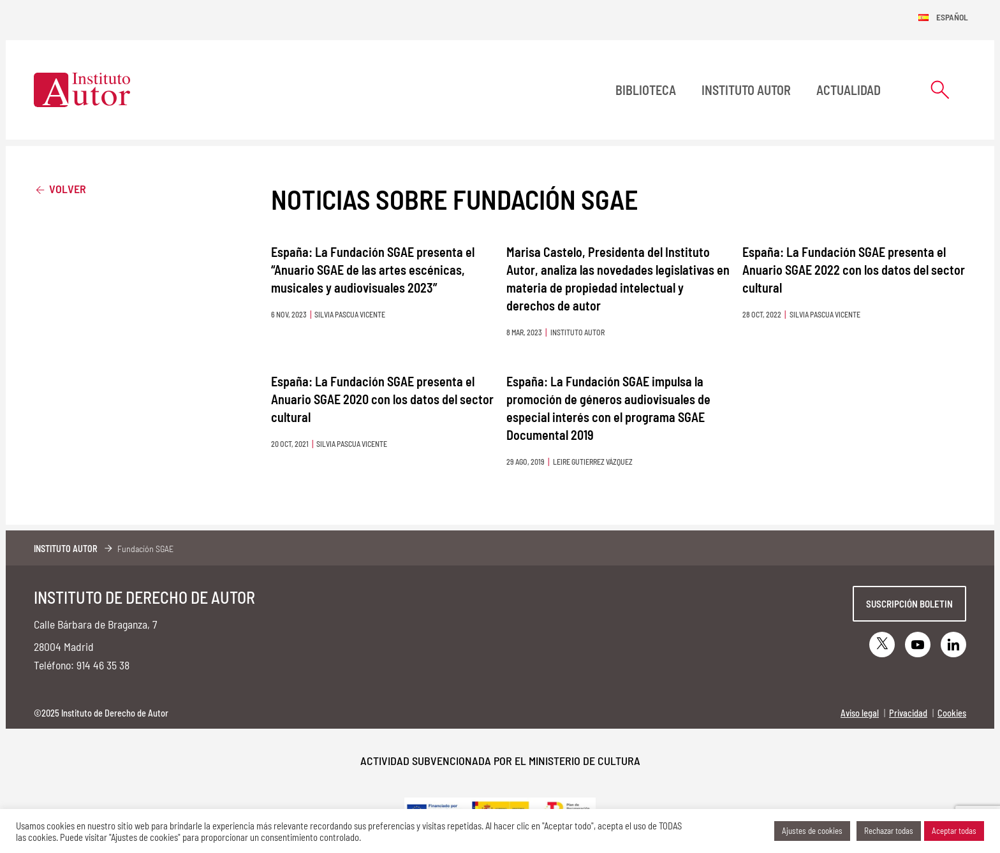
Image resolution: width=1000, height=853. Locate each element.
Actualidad (848, 90)
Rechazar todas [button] (888, 831)
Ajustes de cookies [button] (812, 831)
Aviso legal (860, 713)
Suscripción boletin (909, 603)
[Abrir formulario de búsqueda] (940, 89)
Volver (60, 188)
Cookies (952, 713)
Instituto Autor (746, 90)
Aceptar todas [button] (954, 831)
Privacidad (908, 713)
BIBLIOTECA (645, 90)
